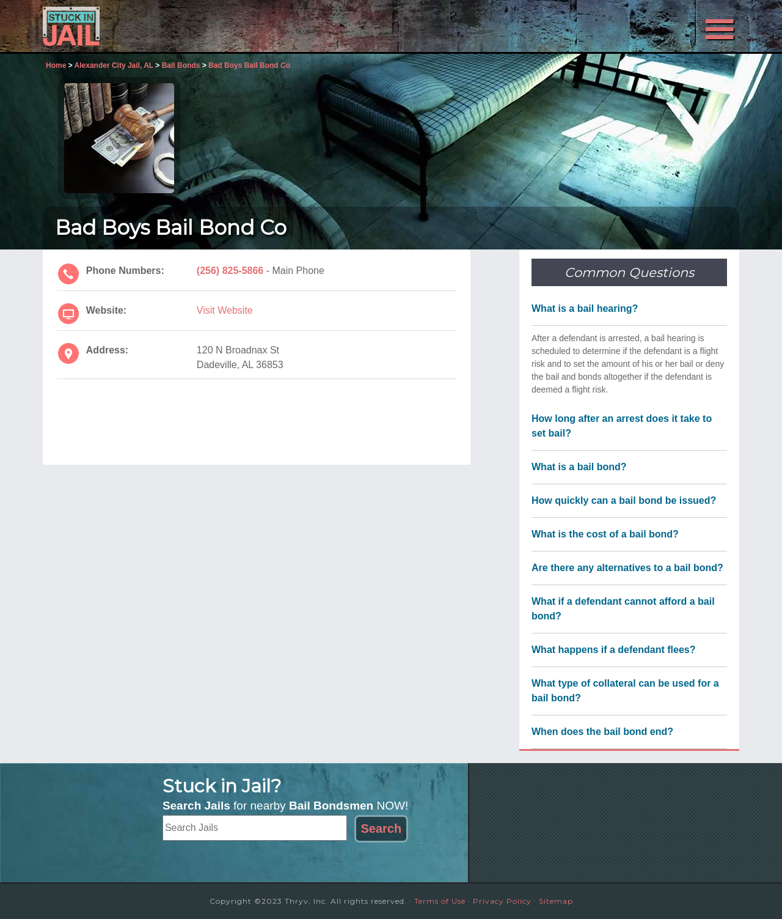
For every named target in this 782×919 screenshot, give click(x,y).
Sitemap (556, 901)
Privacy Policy (502, 901)
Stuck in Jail (153, 26)
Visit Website (225, 310)
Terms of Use (440, 901)
